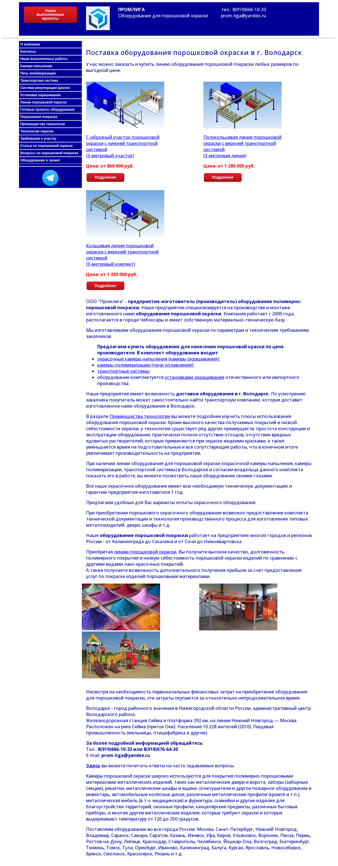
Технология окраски (37, 131)
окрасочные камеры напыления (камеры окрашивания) (158, 359)
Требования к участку (38, 139)
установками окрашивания (194, 377)
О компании (30, 44)
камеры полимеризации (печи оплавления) (145, 365)
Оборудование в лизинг (40, 160)
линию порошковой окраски (145, 552)
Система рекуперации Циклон (45, 88)
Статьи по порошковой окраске (46, 146)
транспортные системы (123, 371)
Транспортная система (39, 81)
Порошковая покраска (38, 117)
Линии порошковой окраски (43, 102)
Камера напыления (36, 66)
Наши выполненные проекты (50, 14)
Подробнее (105, 177)
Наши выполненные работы (44, 59)
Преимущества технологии (42, 124)
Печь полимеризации (38, 73)
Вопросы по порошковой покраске (49, 153)
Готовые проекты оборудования (47, 110)
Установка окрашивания (40, 95)
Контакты (28, 52)
